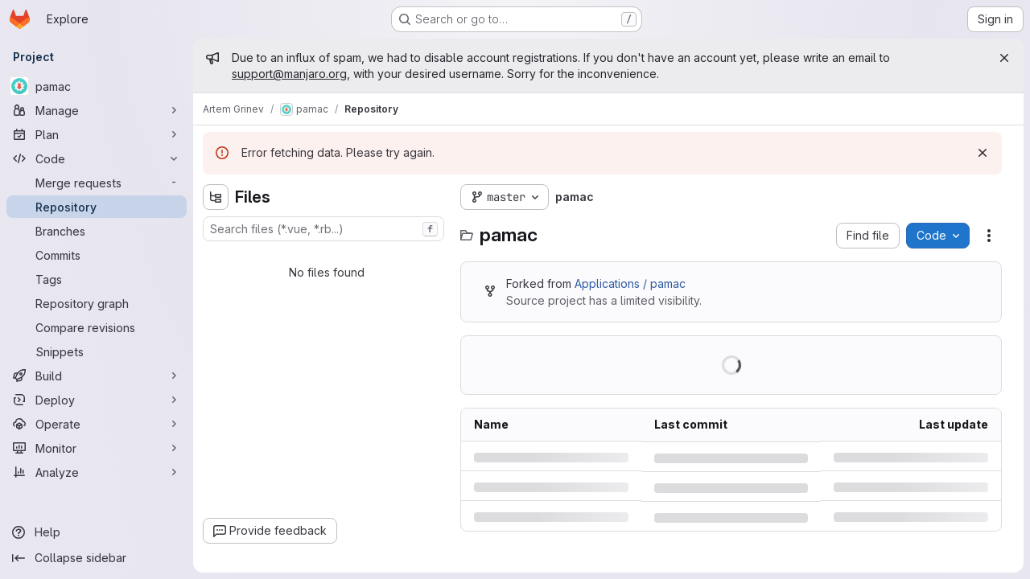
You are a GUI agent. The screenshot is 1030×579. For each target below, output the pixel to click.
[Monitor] (96, 448)
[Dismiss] (982, 152)
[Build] (96, 375)
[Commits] (96, 255)
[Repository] (96, 206)
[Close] (1004, 58)
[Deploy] (96, 399)
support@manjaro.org (289, 73)
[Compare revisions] (96, 327)
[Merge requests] (96, 182)
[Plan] (96, 134)
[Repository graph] (96, 303)
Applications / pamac (630, 283)
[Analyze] (96, 472)
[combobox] (323, 228)
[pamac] (96, 86)
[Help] (96, 532)
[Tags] (96, 279)
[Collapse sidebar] (96, 558)
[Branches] (96, 231)
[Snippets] (96, 351)
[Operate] (96, 424)
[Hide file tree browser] (216, 197)
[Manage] (96, 110)
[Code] (96, 158)
